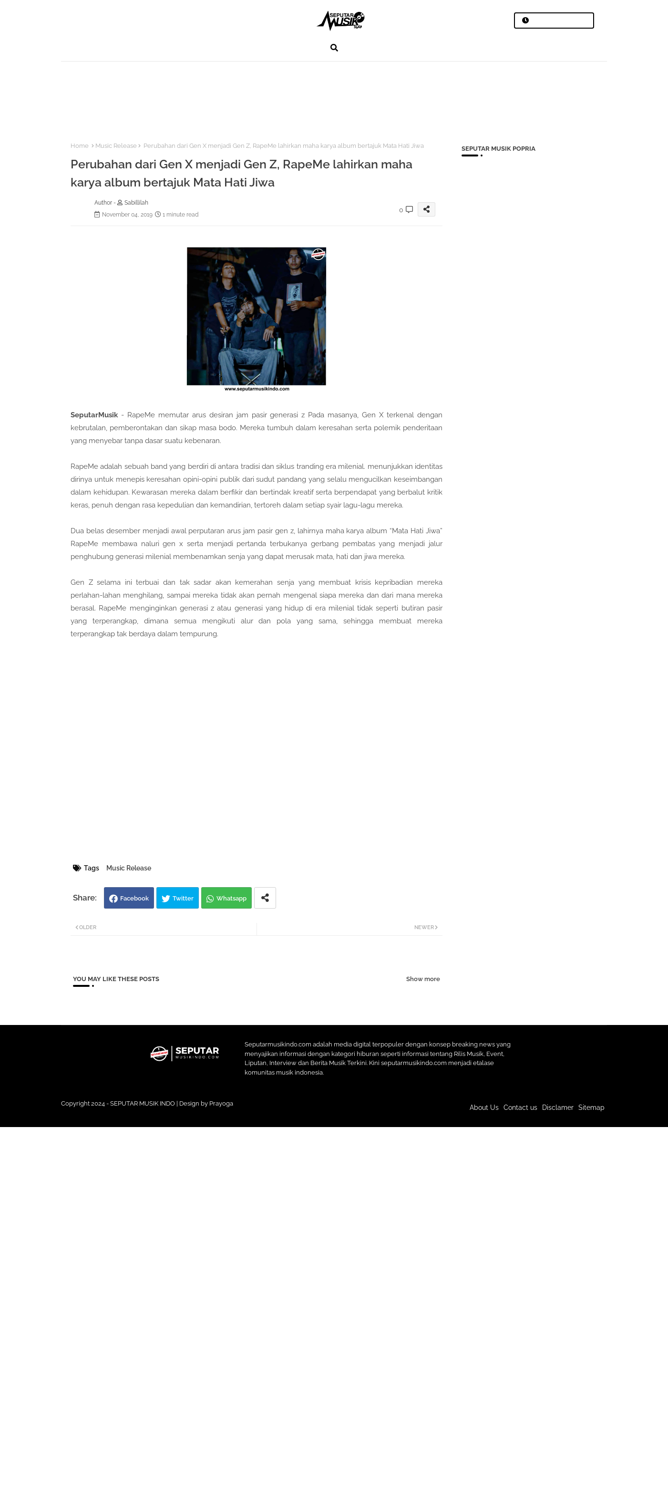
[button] (334, 47)
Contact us (520, 1107)
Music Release (116, 145)
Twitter (183, 898)
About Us (484, 1107)
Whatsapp (231, 898)
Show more (423, 979)
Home (80, 145)
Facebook (134, 898)
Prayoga (221, 1103)
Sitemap (591, 1107)
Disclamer (558, 1107)
